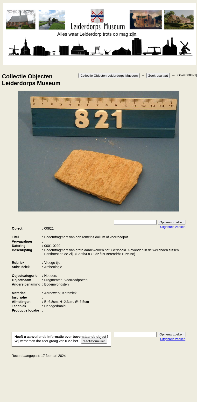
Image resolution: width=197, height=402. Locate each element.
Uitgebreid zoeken (172, 227)
